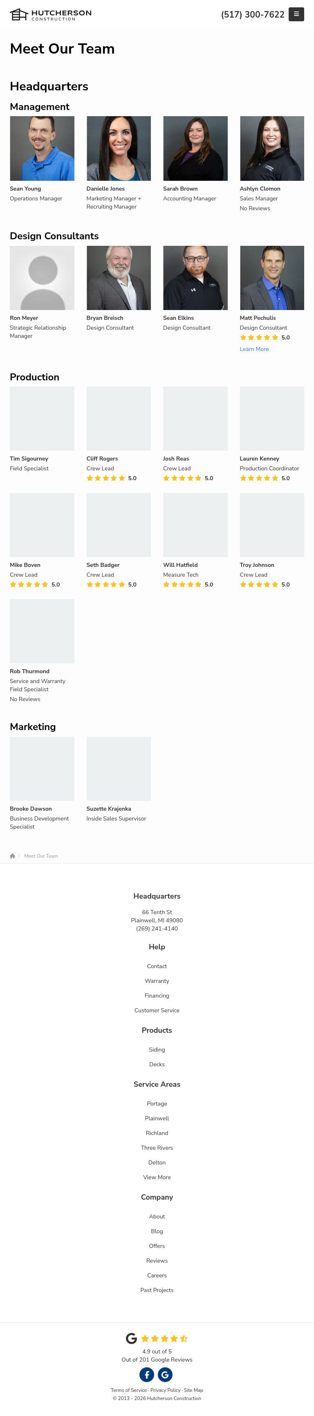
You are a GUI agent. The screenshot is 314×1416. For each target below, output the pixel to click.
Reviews (157, 1261)
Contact (157, 966)
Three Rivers (157, 1148)
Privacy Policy (165, 1390)
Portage (157, 1104)
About (157, 1216)
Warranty (157, 981)
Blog (157, 1231)
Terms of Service (129, 1390)
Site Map (193, 1390)
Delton (157, 1163)
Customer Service (157, 1010)
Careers (157, 1275)
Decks (157, 1064)
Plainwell (157, 1118)
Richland (157, 1133)
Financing (157, 996)
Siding (157, 1050)
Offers (157, 1246)
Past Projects (156, 1290)
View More (157, 1177)
